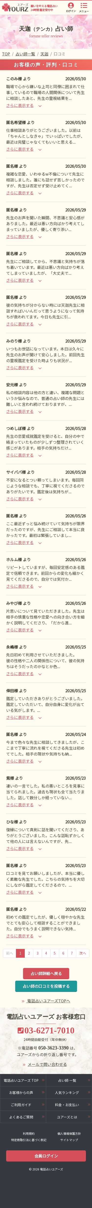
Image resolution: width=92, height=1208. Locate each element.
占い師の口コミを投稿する (46, 986)
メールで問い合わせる (47, 1064)
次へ (82, 953)
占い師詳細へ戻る (46, 973)
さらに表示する (23, 105)
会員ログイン (46, 1156)
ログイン (71, 11)
